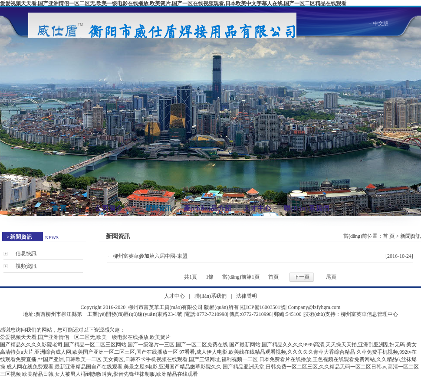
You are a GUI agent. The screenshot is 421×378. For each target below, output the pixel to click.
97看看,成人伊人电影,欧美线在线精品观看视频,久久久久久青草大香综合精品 (267, 352)
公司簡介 (109, 208)
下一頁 (301, 277)
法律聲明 (246, 296)
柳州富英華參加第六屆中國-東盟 (150, 256)
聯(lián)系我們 (306, 208)
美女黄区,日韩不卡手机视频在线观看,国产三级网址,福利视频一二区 (180, 359)
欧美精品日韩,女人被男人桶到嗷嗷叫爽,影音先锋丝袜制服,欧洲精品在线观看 (110, 374)
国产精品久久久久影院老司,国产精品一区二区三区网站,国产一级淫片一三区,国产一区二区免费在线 (114, 345)
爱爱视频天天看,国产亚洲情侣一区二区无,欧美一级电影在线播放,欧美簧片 (85, 337)
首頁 (273, 277)
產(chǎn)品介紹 (208, 208)
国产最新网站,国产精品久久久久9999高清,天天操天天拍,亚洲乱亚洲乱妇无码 (317, 345)
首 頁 (59, 208)
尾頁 (331, 277)
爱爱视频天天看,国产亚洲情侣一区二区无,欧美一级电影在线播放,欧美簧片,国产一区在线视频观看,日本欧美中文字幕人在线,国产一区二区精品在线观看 (173, 3)
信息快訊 (26, 253)
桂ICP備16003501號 (263, 307)
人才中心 (257, 208)
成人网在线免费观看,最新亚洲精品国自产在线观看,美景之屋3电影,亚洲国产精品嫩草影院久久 (114, 367)
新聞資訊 (158, 208)
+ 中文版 (378, 23)
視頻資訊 (26, 266)
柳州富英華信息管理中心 (369, 314)
